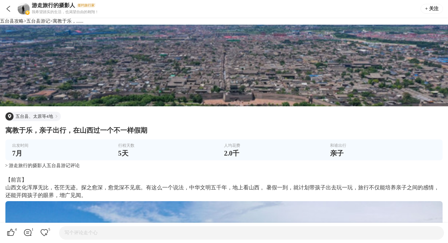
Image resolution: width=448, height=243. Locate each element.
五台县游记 (38, 21)
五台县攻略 (12, 21)
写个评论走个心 (81, 232)
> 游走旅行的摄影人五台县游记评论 (42, 165)
